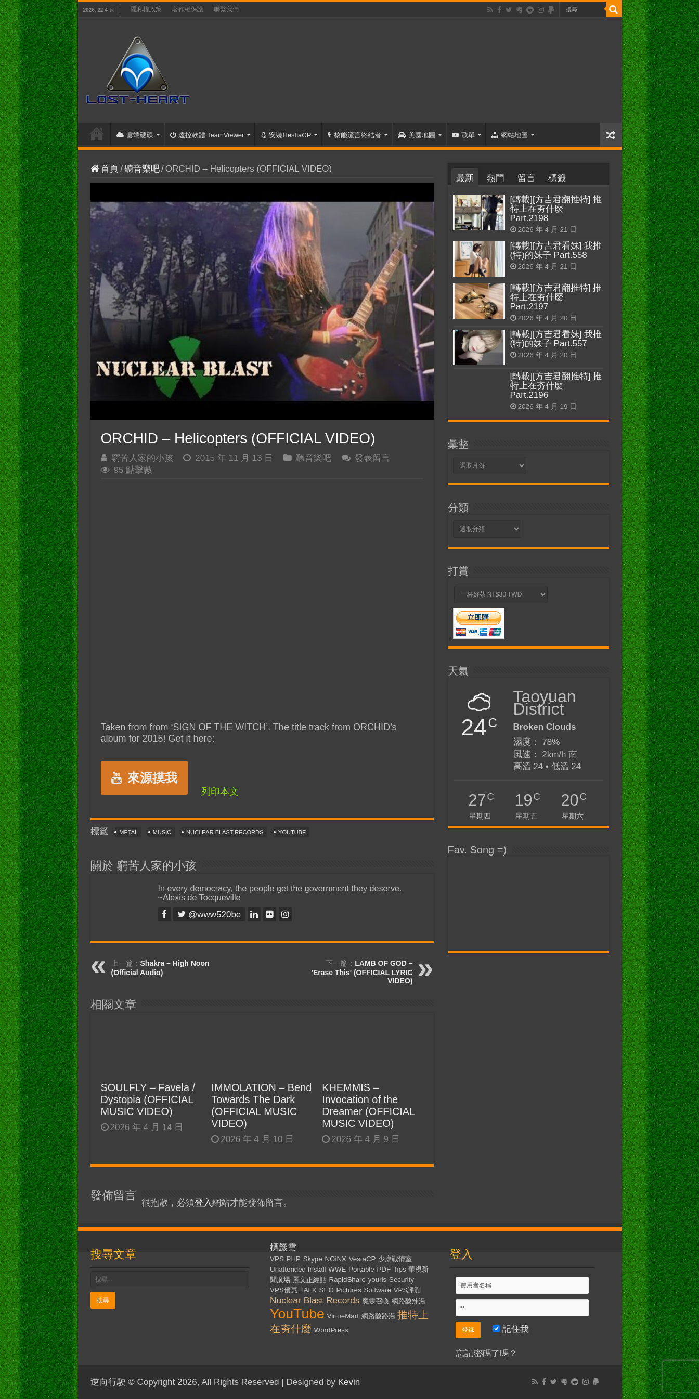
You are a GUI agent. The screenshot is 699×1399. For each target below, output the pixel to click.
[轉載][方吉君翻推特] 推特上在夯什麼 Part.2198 (556, 209)
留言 (526, 178)
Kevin (349, 1382)
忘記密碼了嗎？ (486, 1353)
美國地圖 (416, 135)
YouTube (292, 832)
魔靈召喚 (375, 1301)
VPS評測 (407, 1290)
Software (377, 1290)
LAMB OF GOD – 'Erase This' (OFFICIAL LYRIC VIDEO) (362, 972)
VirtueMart (343, 1316)
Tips (399, 1269)
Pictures (348, 1290)
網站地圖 (509, 135)
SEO (326, 1290)
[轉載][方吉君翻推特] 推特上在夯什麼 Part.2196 (556, 385)
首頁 (96, 134)
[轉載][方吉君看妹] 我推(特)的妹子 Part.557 (556, 338)
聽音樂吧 (142, 169)
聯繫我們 (226, 9)
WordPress (331, 1330)
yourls (377, 1280)
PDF (384, 1269)
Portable (361, 1269)
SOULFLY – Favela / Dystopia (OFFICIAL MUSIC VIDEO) (148, 1099)
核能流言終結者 (354, 135)
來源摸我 (144, 778)
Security (401, 1280)
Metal (128, 832)
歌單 (463, 135)
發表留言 (372, 458)
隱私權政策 (146, 9)
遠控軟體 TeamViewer (207, 135)
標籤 (557, 178)
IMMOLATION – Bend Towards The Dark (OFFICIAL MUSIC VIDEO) (261, 1105)
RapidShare (347, 1280)
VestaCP (362, 1259)
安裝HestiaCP (286, 135)
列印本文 (220, 791)
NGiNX (335, 1259)
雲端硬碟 (134, 135)
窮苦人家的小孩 (142, 458)
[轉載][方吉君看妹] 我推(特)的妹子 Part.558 (556, 250)
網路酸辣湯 (408, 1301)
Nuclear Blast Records (224, 832)
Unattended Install (298, 1269)
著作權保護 (187, 9)
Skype (312, 1259)
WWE (337, 1269)
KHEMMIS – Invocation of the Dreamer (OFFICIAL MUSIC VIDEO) (368, 1105)
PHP (294, 1259)
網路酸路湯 (378, 1316)
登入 (203, 1203)
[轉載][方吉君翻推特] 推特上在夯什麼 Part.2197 (556, 297)
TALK (308, 1290)
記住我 (511, 1329)
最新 (465, 178)
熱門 (495, 178)
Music (162, 832)
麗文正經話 (310, 1280)
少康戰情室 (395, 1259)
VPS (277, 1259)
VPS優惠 (283, 1290)
